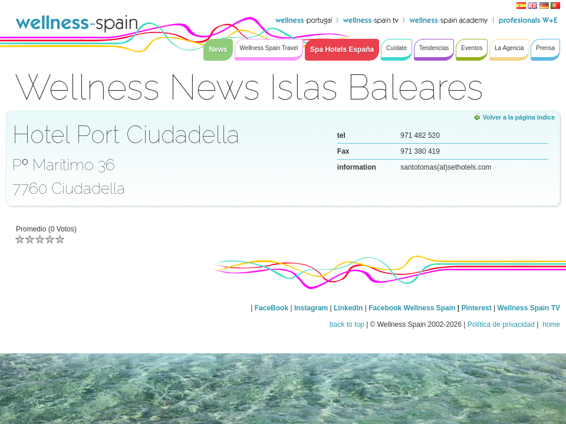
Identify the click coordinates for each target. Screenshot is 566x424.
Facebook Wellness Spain (411, 308)
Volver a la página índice (519, 117)
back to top (347, 324)
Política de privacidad (501, 324)
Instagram (311, 308)
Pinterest (477, 308)
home (550, 324)
